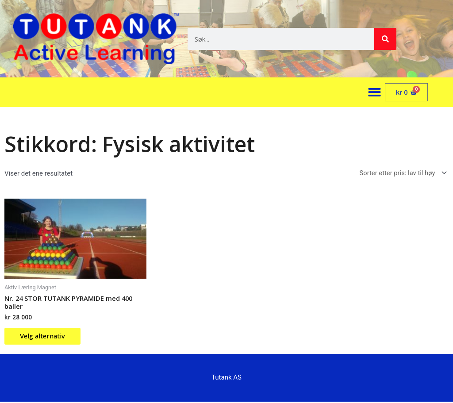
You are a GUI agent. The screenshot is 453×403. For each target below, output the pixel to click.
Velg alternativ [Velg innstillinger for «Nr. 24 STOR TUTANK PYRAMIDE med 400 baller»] (45, 336)
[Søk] (385, 39)
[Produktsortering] (401, 173)
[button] (375, 92)
